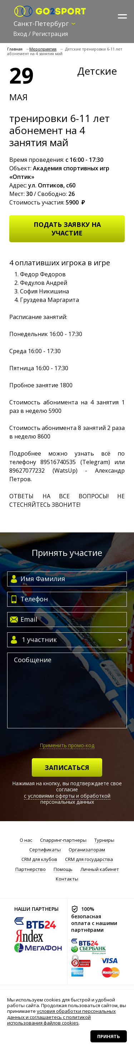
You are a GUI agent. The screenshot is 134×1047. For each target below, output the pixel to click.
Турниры (104, 840)
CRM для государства (89, 859)
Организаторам (87, 850)
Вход (20, 34)
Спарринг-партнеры (63, 840)
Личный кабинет (99, 869)
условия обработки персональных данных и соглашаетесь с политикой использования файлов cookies (61, 1017)
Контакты (67, 879)
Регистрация (50, 34)
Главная (15, 49)
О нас (26, 840)
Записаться (67, 767)
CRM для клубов (39, 859)
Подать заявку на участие (67, 228)
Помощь (63, 869)
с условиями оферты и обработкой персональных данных (67, 799)
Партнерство (30, 869)
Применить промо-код (67, 745)
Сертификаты (45, 850)
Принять (108, 1036)
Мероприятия (42, 49)
